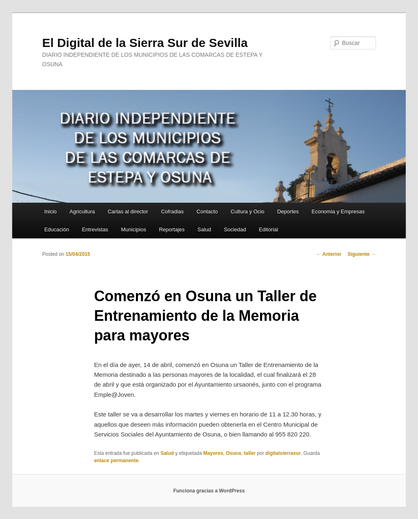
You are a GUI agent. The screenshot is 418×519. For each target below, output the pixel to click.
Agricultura (82, 211)
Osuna (233, 453)
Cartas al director (128, 211)
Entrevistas (95, 229)
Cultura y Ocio (247, 211)
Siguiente (361, 254)
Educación (56, 229)
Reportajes (172, 229)
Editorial (268, 229)
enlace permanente (116, 460)
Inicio (50, 211)
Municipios (133, 229)
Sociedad (235, 229)
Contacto (207, 211)
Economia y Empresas (338, 211)
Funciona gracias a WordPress (209, 491)
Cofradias (172, 211)
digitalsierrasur (283, 453)
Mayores (213, 453)
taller (250, 453)
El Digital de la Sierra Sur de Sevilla (145, 42)
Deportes (288, 211)
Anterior (329, 254)
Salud (204, 229)
